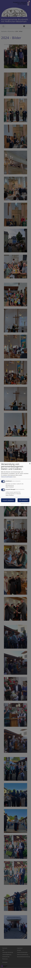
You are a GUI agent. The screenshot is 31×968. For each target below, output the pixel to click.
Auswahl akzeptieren (8, 500)
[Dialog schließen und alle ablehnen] (30, 463)
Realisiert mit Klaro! (25, 503)
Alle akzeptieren (23, 500)
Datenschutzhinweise (7, 476)
